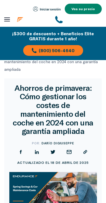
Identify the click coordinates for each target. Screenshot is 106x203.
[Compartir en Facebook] (20, 152)
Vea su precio (83, 9)
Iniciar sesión (47, 9)
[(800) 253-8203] (79, 19)
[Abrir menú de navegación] (7, 19)
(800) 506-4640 (53, 50)
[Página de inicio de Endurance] (33, 19)
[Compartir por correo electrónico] (69, 152)
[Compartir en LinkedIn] (36, 152)
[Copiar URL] (85, 152)
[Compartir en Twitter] (53, 152)
